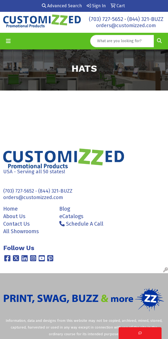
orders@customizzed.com (126, 25)
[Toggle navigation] (8, 41)
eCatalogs (71, 216)
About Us (14, 216)
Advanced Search (62, 5)
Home (10, 208)
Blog (64, 208)
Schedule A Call (81, 224)
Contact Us (16, 224)
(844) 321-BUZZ (145, 19)
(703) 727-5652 (106, 19)
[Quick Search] (122, 41)
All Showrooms (21, 231)
